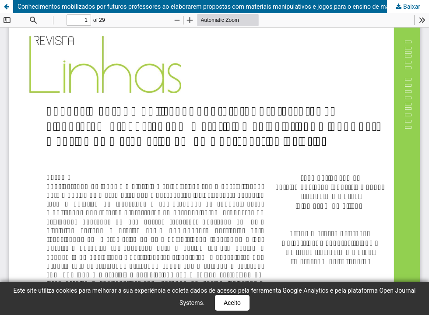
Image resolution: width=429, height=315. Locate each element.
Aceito (232, 302)
